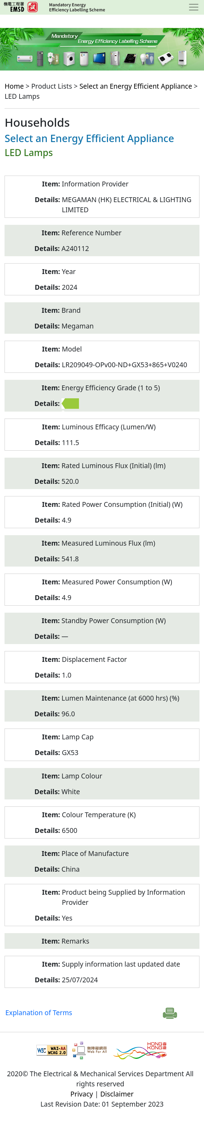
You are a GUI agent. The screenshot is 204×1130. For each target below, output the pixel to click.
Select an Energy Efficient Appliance (135, 86)
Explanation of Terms (38, 1012)
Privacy (82, 1094)
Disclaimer (117, 1094)
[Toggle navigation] (193, 7)
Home (14, 86)
